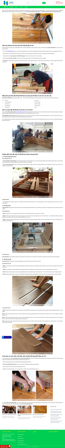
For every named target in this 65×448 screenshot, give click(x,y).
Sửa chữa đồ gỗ (21, 440)
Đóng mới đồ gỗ (21, 434)
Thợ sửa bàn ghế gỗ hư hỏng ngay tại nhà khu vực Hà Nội (56, 412)
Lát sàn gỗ (20, 436)
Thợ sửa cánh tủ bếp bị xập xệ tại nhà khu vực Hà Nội (56, 422)
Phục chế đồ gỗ (21, 438)
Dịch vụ (16, 7)
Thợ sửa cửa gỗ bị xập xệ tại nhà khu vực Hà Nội (56, 418)
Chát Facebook (8, 337)
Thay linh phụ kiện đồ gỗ (22, 444)
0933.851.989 (8, 436)
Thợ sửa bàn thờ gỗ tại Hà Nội (56, 409)
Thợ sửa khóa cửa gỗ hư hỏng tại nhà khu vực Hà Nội (56, 415)
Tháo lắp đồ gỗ (20, 442)
